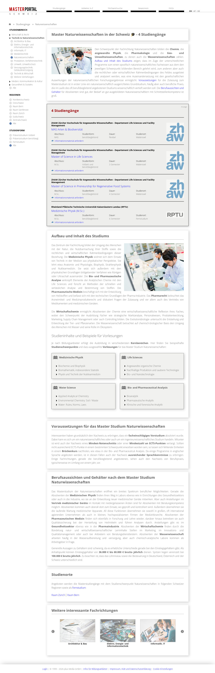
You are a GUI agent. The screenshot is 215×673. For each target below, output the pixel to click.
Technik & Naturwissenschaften (28, 38)
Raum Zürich (18, 113)
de (199, 11)
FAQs (171, 8)
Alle (14, 88)
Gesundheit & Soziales (22, 84)
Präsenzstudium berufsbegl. (26, 138)
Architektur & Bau (22, 41)
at (195, 11)
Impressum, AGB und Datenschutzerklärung (130, 668)
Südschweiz (18, 117)
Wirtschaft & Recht (20, 34)
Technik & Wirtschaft (23, 73)
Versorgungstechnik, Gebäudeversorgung (23, 68)
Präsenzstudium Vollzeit (24, 135)
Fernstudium (19, 142)
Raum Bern (18, 106)
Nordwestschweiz (21, 99)
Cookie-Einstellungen (163, 668)
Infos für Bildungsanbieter (95, 668)
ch (190, 11)
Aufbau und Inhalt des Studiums (113, 60)
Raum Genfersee (21, 110)
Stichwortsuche (115, 8)
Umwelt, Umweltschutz (25, 64)
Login (44, 668)
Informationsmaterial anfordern (67, 140)
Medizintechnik (21, 54)
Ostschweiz (18, 103)
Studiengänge (23, 24)
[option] (77, 632)
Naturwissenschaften (46, 24)
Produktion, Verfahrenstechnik (28, 61)
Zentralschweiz (20, 120)
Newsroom (143, 8)
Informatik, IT (20, 50)
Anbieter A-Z (87, 8)
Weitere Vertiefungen (24, 77)
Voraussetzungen (147, 80)
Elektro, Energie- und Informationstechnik (24, 46)
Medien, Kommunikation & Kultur (27, 81)
